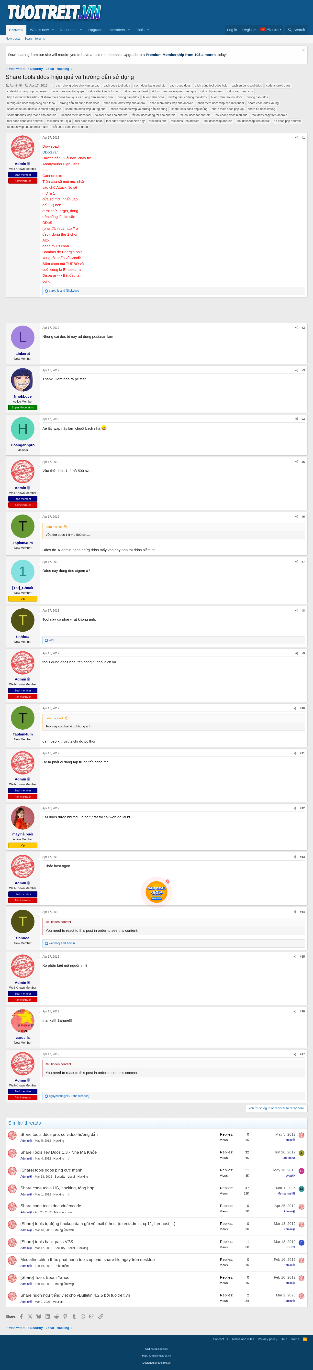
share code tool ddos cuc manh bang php (34, 109)
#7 (303, 562)
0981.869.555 (159, 1348)
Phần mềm (62, 1266)
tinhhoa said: (55, 718)
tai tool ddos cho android (111, 115)
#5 (303, 462)
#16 (302, 1011)
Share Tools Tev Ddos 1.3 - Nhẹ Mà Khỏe (59, 1152)
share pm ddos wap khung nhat (85, 109)
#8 (303, 610)
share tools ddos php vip (228, 109)
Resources (68, 30)
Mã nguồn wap (63, 1212)
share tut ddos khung (261, 109)
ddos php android (212, 91)
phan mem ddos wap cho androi (124, 103)
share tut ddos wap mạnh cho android (31, 115)
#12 (302, 808)
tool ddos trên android (185, 121)
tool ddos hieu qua (59, 121)
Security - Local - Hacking (71, 1176)
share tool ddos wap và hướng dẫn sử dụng (139, 109)
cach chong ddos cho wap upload (78, 85)
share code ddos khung (263, 103)
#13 (302, 857)
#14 (302, 912)
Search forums (34, 38)
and (64, 290)
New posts (13, 38)
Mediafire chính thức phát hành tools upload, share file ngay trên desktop (88, 1259)
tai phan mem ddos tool (76, 115)
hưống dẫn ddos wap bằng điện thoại (31, 103)
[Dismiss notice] (303, 50)
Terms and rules (243, 1339)
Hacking (59, 1140)
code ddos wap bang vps (68, 91)
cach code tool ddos (117, 85)
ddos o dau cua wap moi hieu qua (174, 91)
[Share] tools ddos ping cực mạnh (51, 1170)
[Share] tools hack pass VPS (47, 1241)
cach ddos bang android (150, 85)
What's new (39, 30)
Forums (16, 30)
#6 (303, 516)
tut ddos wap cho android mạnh (27, 127)
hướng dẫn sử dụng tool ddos (187, 97)
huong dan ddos (128, 97)
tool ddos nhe (158, 121)
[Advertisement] (219, 12)
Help (284, 1339)
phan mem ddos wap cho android (171, 103)
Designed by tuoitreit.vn (157, 1362)
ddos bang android (136, 91)
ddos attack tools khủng (104, 91)
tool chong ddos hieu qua (231, 115)
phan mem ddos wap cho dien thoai (221, 103)
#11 (302, 753)
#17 (302, 1054)
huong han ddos (257, 97)
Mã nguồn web (64, 1230)
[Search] (296, 30)
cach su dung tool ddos (247, 85)
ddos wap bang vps (240, 91)
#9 (303, 653)
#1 (303, 137)
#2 (303, 327)
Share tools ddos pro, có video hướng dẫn (59, 1134)
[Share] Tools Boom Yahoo (45, 1277)
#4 (303, 419)
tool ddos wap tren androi (253, 121)
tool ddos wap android (217, 121)
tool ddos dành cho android (25, 121)
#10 (302, 708)
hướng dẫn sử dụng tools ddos (79, 103)
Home (295, 1339)
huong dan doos (153, 97)
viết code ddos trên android (70, 127)
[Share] (296, 138)
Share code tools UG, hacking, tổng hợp (57, 1188)
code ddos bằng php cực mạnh (27, 91)
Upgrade (95, 30)
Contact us (220, 1339)
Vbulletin (58, 1302)
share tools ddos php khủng (189, 109)
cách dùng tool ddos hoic (211, 85)
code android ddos (278, 85)
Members (117, 30)
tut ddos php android (287, 121)
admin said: (54, 527)
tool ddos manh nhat (88, 121)
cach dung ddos (180, 85)
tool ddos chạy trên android (269, 115)
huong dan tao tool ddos (227, 97)
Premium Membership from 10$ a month (181, 55)
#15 (302, 956)
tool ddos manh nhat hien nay (125, 121)
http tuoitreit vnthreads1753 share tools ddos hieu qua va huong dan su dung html (60, 97)
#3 (303, 370)
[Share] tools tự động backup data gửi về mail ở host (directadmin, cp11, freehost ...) (98, 1223)
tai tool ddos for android (195, 115)
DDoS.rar (50, 152)
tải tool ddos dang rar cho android (154, 115)
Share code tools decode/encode (51, 1206)
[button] (52, 30)
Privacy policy (267, 1339)
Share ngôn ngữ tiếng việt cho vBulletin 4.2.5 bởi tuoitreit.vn (75, 1295)
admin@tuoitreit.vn (159, 1355)
